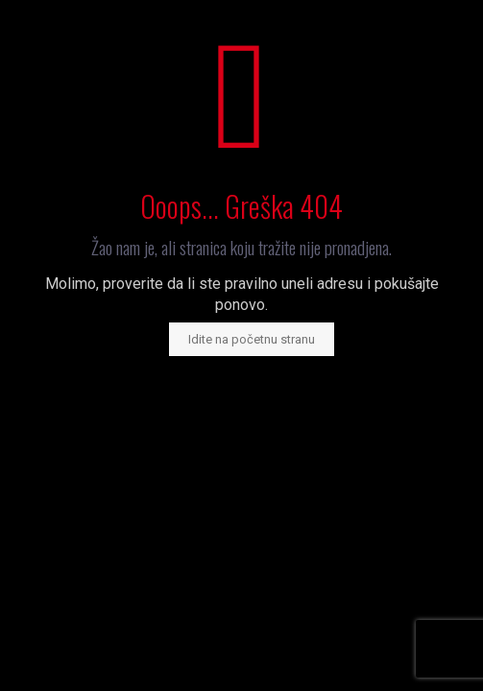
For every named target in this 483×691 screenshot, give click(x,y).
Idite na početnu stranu (251, 339)
